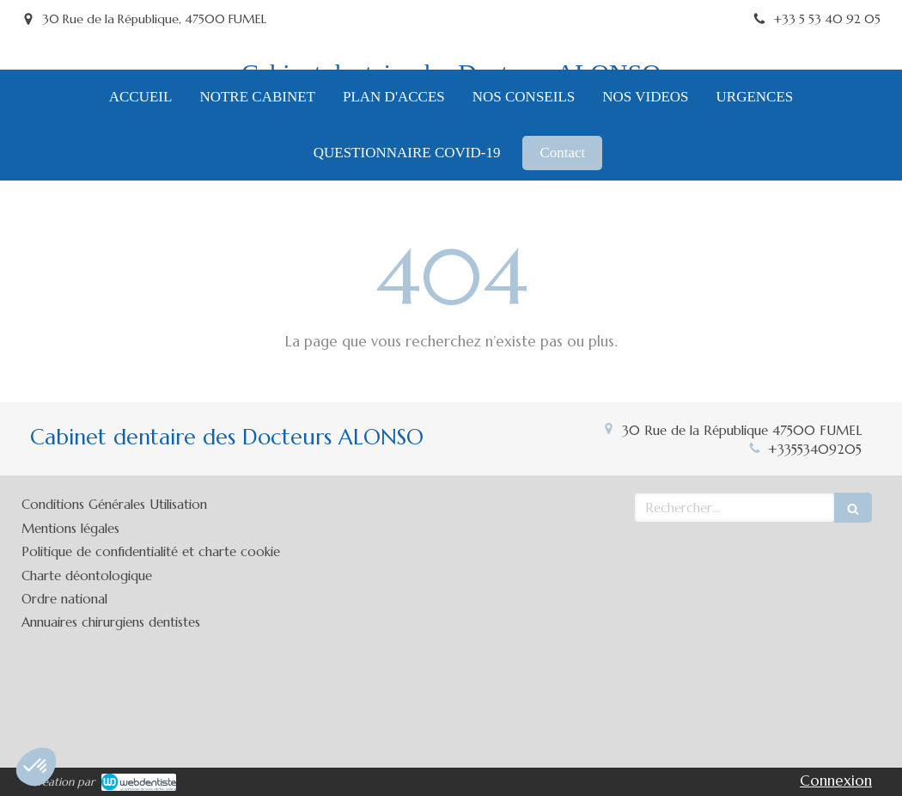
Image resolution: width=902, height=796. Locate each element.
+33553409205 (815, 449)
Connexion (836, 780)
